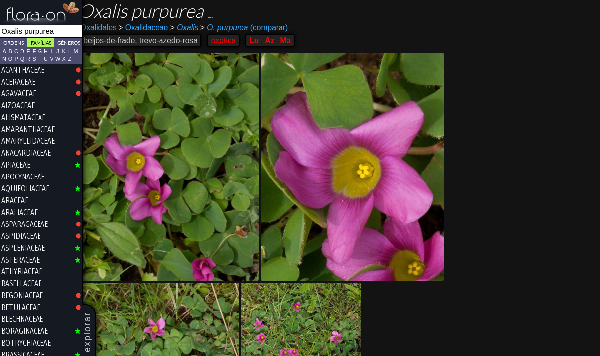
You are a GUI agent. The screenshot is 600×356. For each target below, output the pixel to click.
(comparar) (250, 27)
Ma (291, 40)
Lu (260, 40)
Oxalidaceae (149, 27)
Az (275, 40)
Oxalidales (105, 27)
